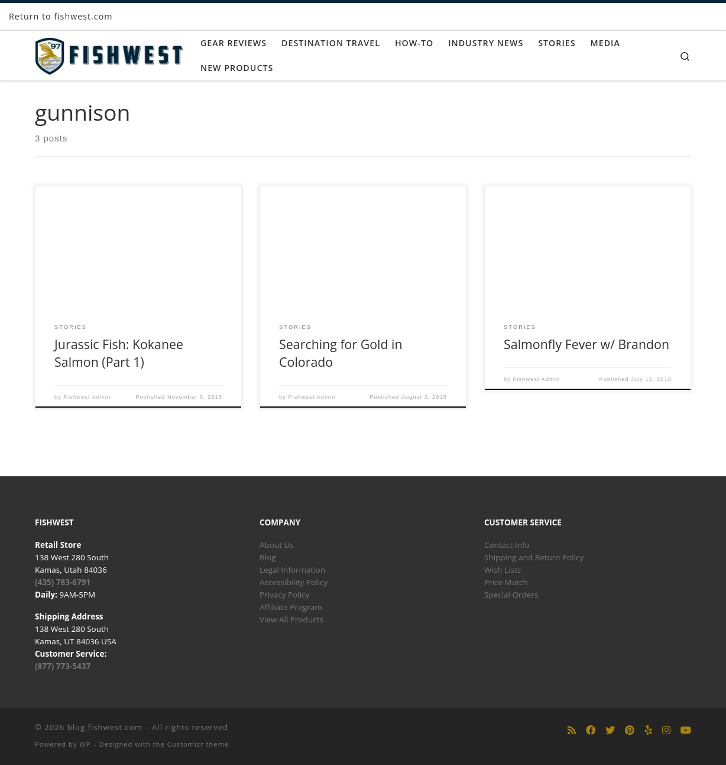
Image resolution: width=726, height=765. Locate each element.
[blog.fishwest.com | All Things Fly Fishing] (109, 53)
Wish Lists (502, 569)
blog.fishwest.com (104, 727)
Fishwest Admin (87, 397)
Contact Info (507, 545)
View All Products (291, 619)
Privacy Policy (284, 594)
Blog (268, 557)
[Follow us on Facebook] (590, 730)
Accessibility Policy (294, 582)
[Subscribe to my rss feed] (572, 730)
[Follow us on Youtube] (685, 730)
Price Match (506, 582)
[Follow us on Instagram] (666, 730)
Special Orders (511, 594)
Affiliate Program (291, 607)
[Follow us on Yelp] (648, 730)
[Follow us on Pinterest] (629, 730)
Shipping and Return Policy (534, 557)
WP (84, 744)
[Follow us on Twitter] (610, 730)
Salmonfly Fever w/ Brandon (586, 344)
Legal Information (292, 569)
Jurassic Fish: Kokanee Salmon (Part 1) (118, 352)
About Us (277, 545)
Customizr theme (198, 744)
